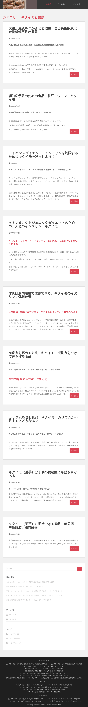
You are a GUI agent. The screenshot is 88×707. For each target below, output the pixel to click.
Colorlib (42, 705)
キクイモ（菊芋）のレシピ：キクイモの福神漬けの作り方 (63, 701)
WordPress (57, 705)
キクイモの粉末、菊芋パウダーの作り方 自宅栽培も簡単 (26, 699)
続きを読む (74, 74)
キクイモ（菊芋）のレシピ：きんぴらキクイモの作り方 (24, 701)
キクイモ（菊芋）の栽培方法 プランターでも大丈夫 (44, 692)
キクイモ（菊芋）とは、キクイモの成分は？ (30, 685)
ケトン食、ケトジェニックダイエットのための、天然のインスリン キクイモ (42, 224)
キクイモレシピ (75, 4)
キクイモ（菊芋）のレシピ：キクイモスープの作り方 (63, 699)
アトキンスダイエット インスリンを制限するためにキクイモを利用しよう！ (43, 154)
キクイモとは (60, 4)
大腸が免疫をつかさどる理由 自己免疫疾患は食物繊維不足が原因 (43, 30)
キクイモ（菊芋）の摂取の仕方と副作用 (59, 685)
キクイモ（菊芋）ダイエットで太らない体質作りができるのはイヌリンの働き (44, 687)
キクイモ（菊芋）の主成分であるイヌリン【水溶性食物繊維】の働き (44, 690)
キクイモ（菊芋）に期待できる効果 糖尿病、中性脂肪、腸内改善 (43, 525)
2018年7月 (13, 615)
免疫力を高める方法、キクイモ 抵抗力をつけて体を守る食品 (43, 354)
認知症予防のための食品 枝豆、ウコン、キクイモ (43, 97)
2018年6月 (13, 619)
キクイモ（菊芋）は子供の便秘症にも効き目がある (43, 474)
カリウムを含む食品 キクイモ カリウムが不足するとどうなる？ (43, 419)
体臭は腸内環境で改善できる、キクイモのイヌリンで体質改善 (43, 295)
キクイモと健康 (46, 4)
